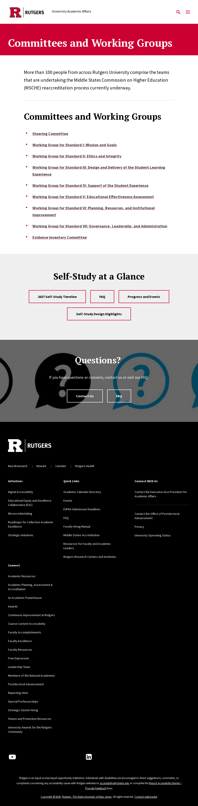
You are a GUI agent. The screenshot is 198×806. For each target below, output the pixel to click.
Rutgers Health (84, 466)
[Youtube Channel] (12, 757)
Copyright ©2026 (51, 797)
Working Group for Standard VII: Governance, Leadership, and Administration (99, 226)
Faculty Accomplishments (24, 632)
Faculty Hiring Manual (76, 526)
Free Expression (18, 658)
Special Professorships (23, 701)
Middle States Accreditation (81, 535)
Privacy (139, 527)
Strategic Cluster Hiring (23, 710)
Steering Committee (50, 133)
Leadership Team (19, 667)
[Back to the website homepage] (27, 12)
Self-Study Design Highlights (99, 314)
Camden (60, 466)
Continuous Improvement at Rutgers (31, 615)
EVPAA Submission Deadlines (81, 509)
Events (67, 500)
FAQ (102, 296)
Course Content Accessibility (26, 624)
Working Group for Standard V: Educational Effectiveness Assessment (93, 196)
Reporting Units (18, 693)
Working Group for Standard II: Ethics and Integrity (76, 156)
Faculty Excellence (20, 641)
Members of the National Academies (31, 675)
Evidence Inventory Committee (59, 237)
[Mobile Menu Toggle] (188, 12)
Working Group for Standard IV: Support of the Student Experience (90, 185)
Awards (13, 606)
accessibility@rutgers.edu (114, 783)
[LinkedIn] (89, 757)
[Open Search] (178, 12)
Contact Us (85, 396)
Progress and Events (144, 296)
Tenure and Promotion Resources (29, 719)
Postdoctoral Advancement (26, 684)
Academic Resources (21, 576)
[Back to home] (36, 446)
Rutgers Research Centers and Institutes (89, 557)
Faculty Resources (20, 650)
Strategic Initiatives (20, 535)
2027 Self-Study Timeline (57, 296)
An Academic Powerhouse (25, 598)
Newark (41, 466)
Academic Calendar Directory (82, 492)
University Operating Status (153, 535)
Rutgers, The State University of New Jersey (87, 797)
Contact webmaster (145, 797)
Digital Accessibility (20, 492)
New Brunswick (17, 466)
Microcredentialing (20, 513)
